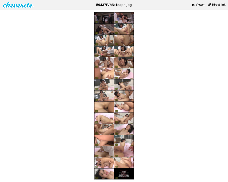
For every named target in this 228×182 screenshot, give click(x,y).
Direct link (218, 4)
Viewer (200, 4)
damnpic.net (18, 5)
